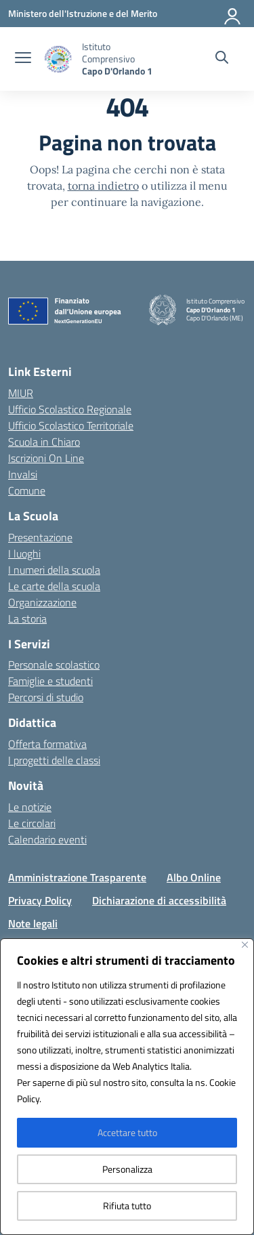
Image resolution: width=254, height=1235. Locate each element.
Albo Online (194, 877)
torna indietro (103, 185)
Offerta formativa (47, 744)
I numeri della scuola (54, 570)
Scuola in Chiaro (44, 442)
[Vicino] (245, 945)
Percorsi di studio (45, 697)
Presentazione (40, 537)
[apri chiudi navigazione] (23, 59)
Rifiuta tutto (127, 1205)
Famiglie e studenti (50, 681)
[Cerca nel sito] (221, 59)
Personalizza (127, 1169)
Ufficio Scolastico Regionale (69, 409)
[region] (127, 1086)
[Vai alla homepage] (123, 59)
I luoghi (24, 553)
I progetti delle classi (54, 760)
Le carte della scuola (54, 586)
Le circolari (32, 823)
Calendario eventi (47, 839)
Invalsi (22, 474)
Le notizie (29, 807)
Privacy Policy (40, 900)
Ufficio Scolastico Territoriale (70, 425)
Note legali (33, 923)
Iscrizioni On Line (46, 458)
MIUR (20, 393)
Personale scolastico (54, 664)
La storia (27, 618)
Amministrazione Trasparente (77, 877)
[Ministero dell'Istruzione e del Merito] (82, 13)
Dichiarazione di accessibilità (159, 900)
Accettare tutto (127, 1132)
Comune (26, 490)
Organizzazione (42, 602)
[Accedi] (233, 13)
